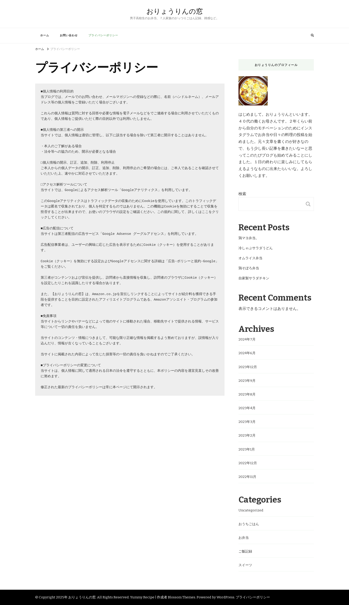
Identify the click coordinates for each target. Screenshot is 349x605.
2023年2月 (247, 435)
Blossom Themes (181, 597)
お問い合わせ (69, 35)
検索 (242, 193)
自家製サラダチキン (253, 278)
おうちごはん (248, 524)
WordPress (225, 597)
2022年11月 (247, 477)
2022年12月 (247, 463)
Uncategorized (250, 510)
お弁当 (243, 538)
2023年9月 (247, 381)
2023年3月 (247, 422)
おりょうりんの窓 (174, 11)
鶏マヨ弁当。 (248, 238)
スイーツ (245, 565)
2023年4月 (247, 408)
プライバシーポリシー (103, 35)
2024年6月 (247, 353)
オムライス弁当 (250, 258)
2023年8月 (247, 394)
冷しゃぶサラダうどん (255, 248)
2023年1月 (246, 449)
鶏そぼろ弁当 (248, 268)
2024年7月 (247, 339)
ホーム (44, 35)
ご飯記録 (245, 551)
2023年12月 (247, 367)
